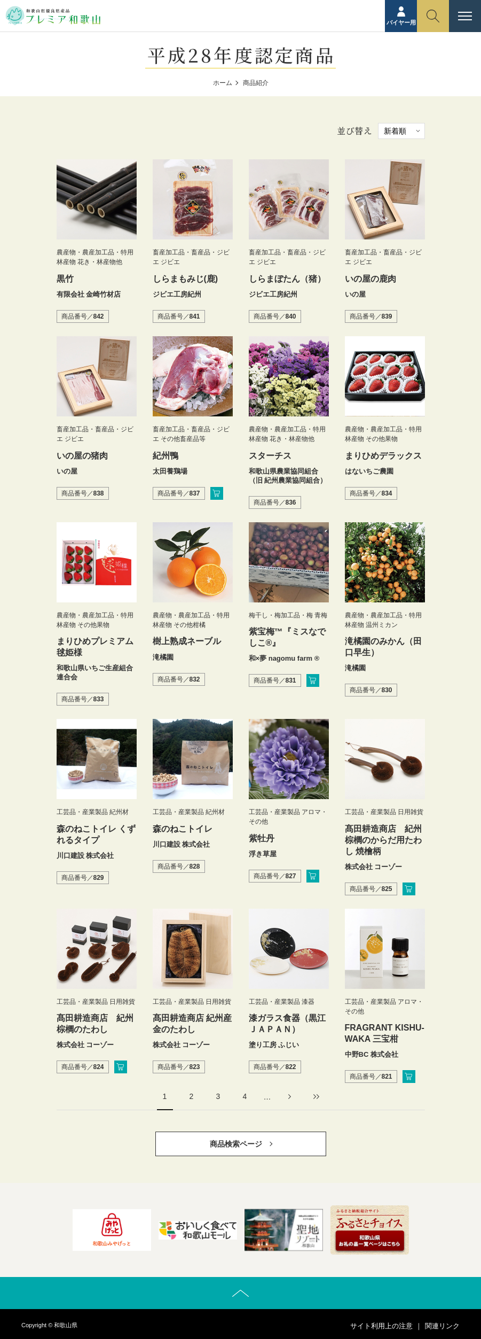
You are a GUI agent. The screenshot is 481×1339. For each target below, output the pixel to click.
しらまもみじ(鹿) (185, 278)
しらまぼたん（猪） (287, 278)
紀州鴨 (165, 455)
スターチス (270, 455)
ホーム (222, 83)
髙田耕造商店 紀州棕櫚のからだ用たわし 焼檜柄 (383, 840)
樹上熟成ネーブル (187, 641)
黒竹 (65, 278)
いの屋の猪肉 (82, 455)
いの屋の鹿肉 (370, 278)
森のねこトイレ (182, 828)
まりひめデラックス (383, 455)
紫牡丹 (261, 838)
